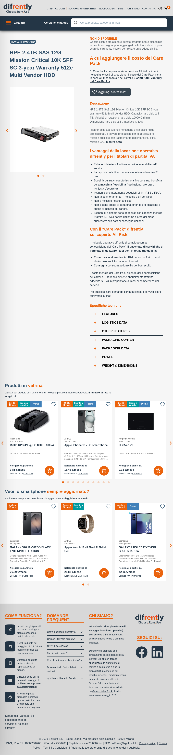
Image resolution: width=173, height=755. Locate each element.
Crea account (56, 8)
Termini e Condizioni (55, 747)
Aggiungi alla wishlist (112, 92)
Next (76, 127)
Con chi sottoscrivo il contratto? (63, 660)
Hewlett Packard (23, 41)
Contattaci (149, 8)
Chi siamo (133, 8)
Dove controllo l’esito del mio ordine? (62, 669)
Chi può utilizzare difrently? (61, 639)
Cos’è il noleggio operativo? (61, 632)
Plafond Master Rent (82, 8)
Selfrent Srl (95, 659)
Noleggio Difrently (112, 8)
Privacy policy (147, 743)
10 (109, 483)
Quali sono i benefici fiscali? (61, 678)
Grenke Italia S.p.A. (102, 691)
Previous (7, 127)
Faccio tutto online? (57, 653)
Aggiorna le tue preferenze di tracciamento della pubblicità (105, 747)
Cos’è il (57, 646)
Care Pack (28, 474)
